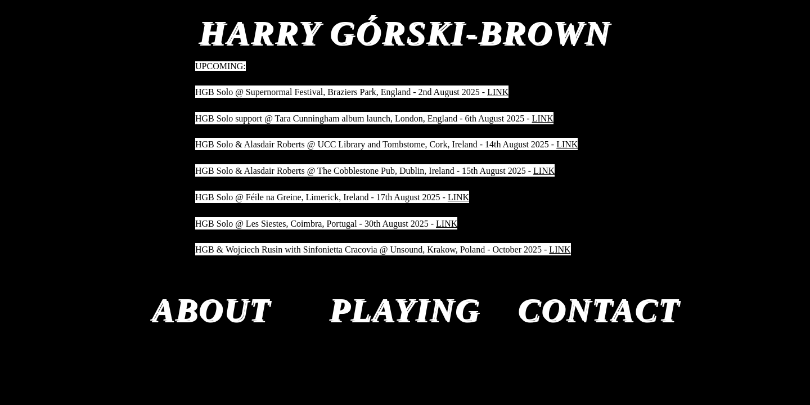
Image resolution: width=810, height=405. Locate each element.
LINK (497, 92)
